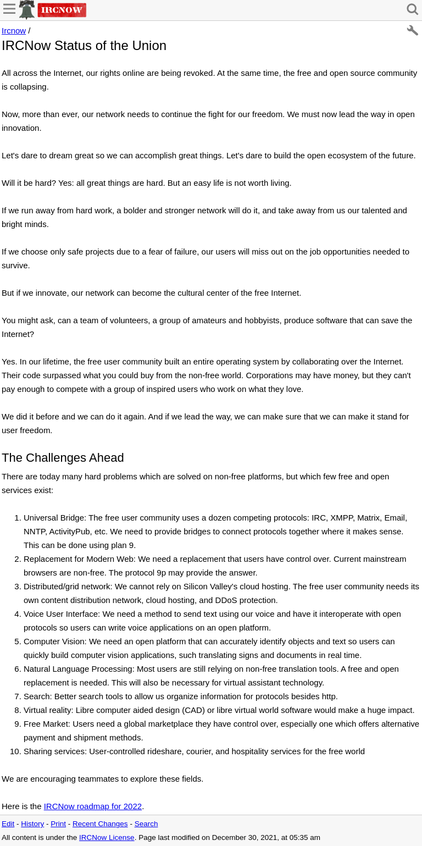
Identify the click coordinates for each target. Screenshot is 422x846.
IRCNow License (107, 837)
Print (58, 824)
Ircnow (14, 30)
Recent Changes (100, 824)
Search (146, 824)
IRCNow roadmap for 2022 (93, 806)
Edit (8, 824)
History (32, 824)
